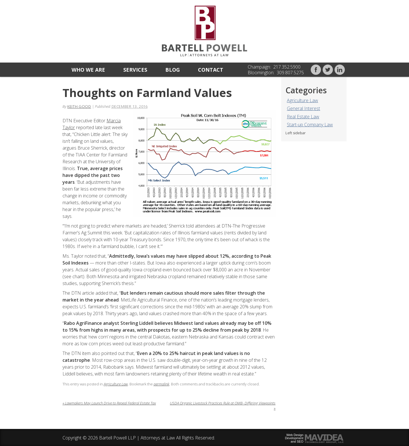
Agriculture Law (302, 100)
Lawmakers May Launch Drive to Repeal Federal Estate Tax (109, 403)
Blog (172, 69)
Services (135, 69)
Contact (210, 69)
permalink (161, 384)
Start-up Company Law (310, 124)
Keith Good (79, 106)
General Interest (303, 108)
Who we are (88, 69)
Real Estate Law (303, 116)
